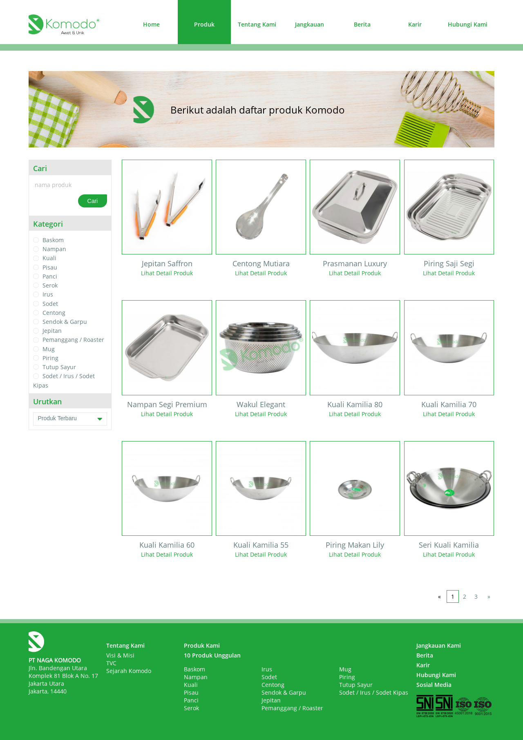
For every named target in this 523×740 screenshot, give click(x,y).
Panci (49, 276)
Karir (415, 24)
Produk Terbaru (70, 419)
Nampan (54, 249)
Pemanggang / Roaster (73, 340)
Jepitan (52, 330)
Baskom (53, 240)
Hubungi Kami (467, 24)
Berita (362, 24)
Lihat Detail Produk (167, 273)
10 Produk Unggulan (212, 655)
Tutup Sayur (59, 367)
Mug (48, 349)
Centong (53, 313)
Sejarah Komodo (128, 671)
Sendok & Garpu (64, 321)
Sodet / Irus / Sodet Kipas (373, 692)
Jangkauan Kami (438, 645)
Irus (47, 295)
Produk (204, 24)
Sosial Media (433, 685)
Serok (50, 285)
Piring (50, 358)
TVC (111, 663)
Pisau (49, 267)
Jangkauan (309, 24)
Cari (92, 201)
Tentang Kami (257, 24)
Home (151, 24)
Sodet (50, 304)
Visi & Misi (120, 655)
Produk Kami (202, 645)
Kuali (49, 258)
